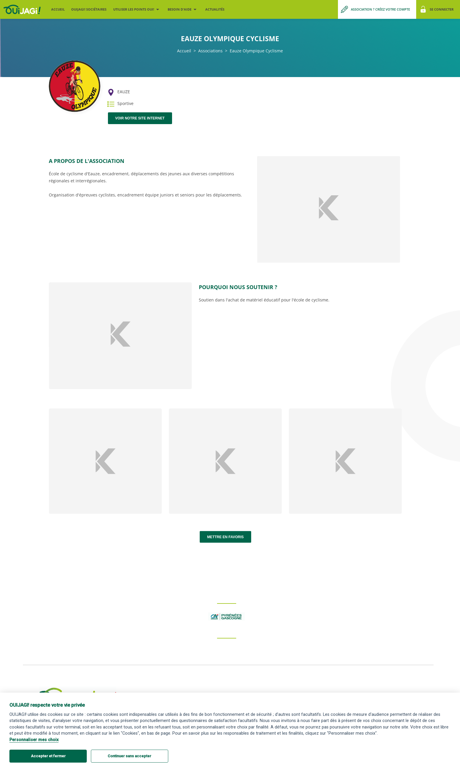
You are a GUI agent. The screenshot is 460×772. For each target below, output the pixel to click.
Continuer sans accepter (129, 756)
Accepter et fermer (48, 756)
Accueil (58, 9)
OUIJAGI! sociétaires (88, 9)
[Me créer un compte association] (377, 9)
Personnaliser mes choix (34, 739)
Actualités (214, 9)
